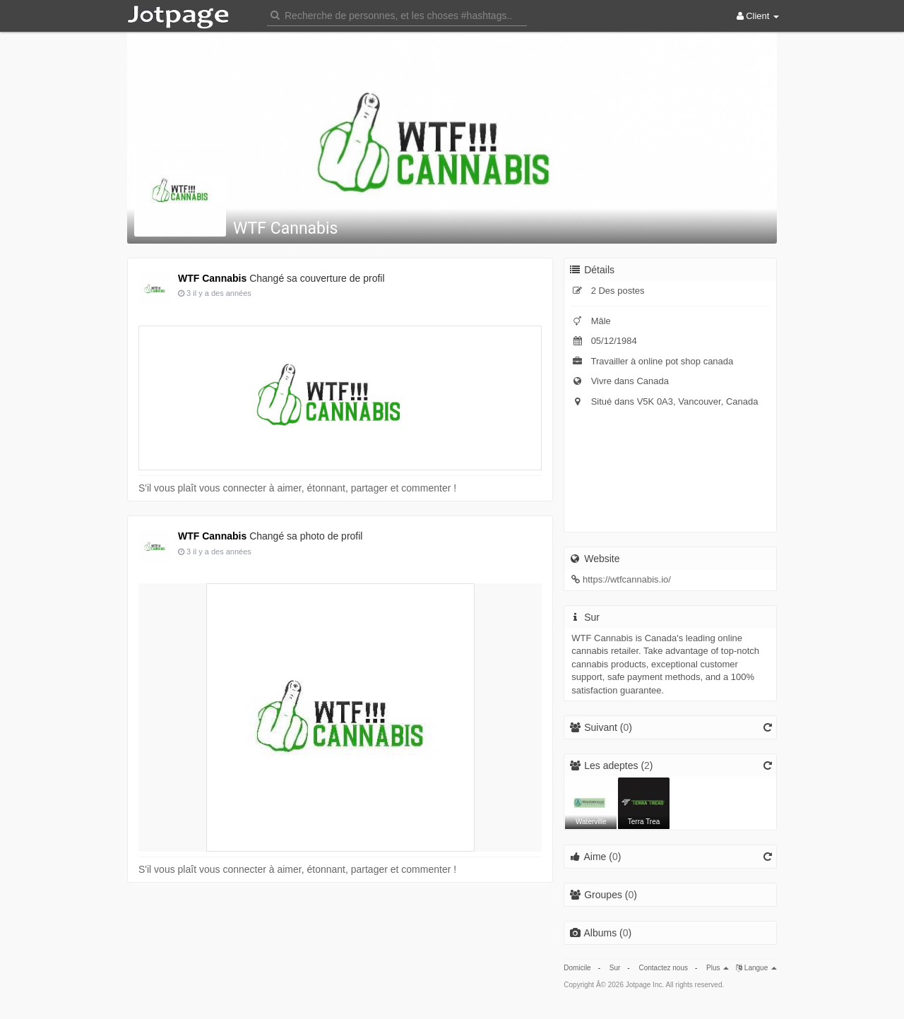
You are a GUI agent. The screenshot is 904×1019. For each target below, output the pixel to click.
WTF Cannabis (285, 228)
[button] (397, 14)
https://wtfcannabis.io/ (627, 579)
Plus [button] (717, 968)
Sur (615, 968)
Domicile (577, 968)
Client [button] (758, 16)
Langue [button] (756, 968)
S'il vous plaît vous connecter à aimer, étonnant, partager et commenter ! (297, 488)
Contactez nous (663, 968)
